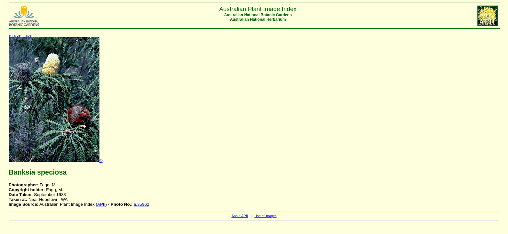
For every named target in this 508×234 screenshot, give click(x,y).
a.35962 (141, 204)
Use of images (265, 216)
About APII (239, 216)
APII (101, 204)
